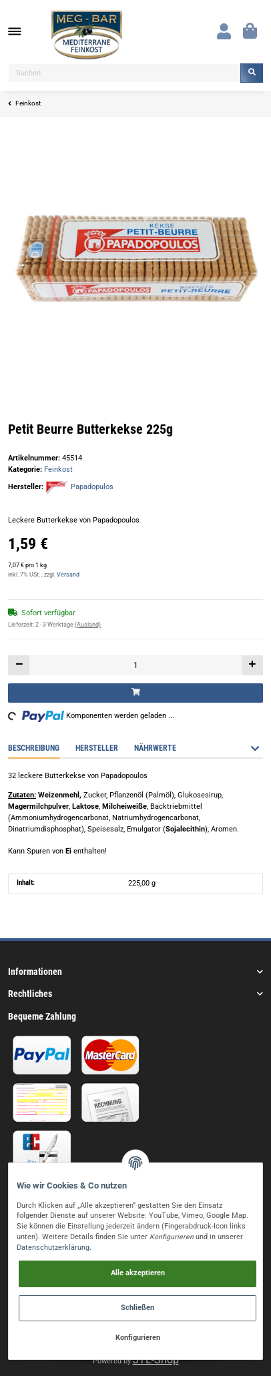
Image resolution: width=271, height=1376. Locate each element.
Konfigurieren (137, 1337)
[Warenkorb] (250, 31)
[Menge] (135, 665)
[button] (224, 31)
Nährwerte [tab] (155, 748)
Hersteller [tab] (96, 748)
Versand (68, 574)
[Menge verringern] (19, 665)
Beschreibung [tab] (33, 748)
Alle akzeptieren (138, 1273)
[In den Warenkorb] (135, 693)
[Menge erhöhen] (252, 665)
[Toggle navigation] (21, 31)
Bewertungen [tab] (217, 748)
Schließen (137, 1307)
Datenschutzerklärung (53, 1247)
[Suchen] (124, 73)
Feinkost (58, 469)
